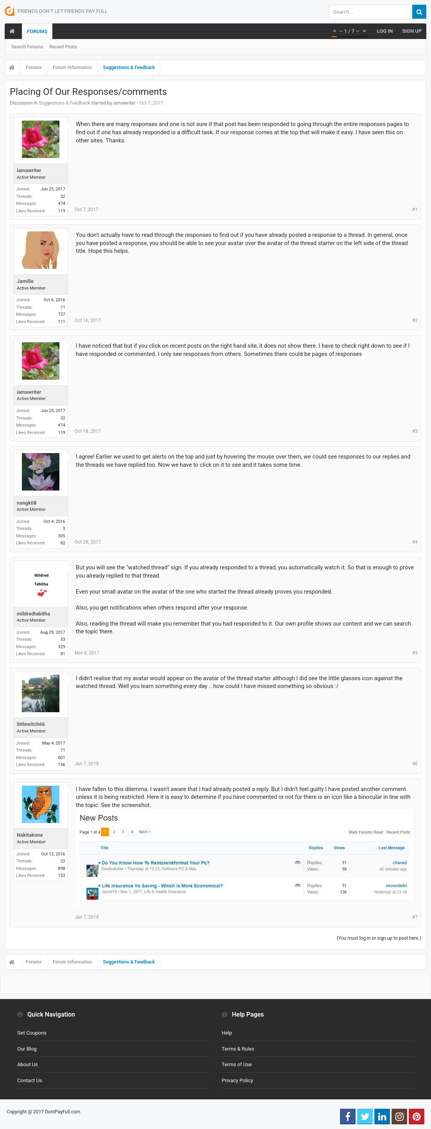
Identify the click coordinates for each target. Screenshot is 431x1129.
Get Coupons (31, 1033)
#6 (415, 763)
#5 (415, 653)
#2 (415, 320)
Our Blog (27, 1049)
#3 (415, 431)
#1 (415, 209)
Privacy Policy (237, 1080)
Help (227, 1033)
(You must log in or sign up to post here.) (379, 938)
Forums (37, 31)
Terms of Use (237, 1064)
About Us (27, 1064)
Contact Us (29, 1080)
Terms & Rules (238, 1049)
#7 (415, 917)
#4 (415, 542)
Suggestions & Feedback (64, 103)
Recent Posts (63, 47)
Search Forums (27, 47)
